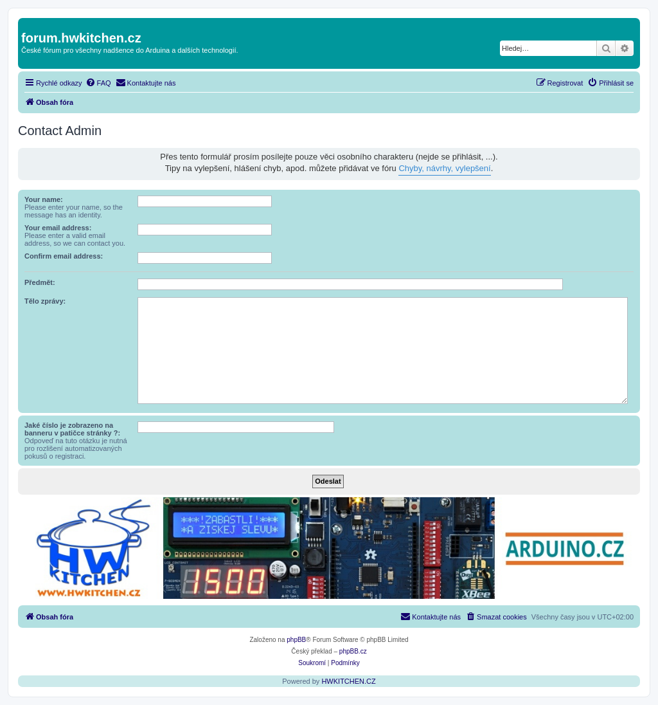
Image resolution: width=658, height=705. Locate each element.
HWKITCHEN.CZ (348, 681)
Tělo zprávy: (45, 301)
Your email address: (57, 228)
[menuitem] (98, 83)
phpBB (296, 639)
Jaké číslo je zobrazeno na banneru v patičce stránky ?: (72, 429)
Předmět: (39, 282)
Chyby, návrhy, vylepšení (444, 168)
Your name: (43, 199)
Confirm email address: (63, 256)
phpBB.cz (353, 651)
